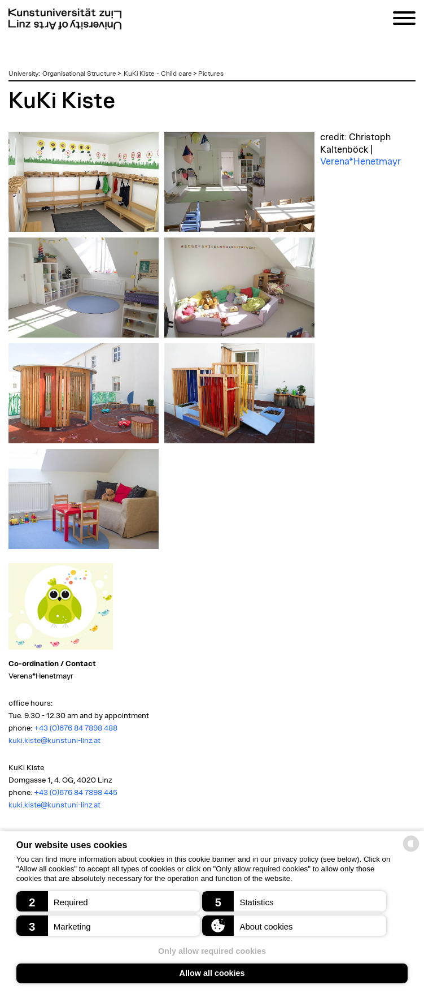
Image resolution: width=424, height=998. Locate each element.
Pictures (211, 73)
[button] (108, 901)
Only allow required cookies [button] (212, 951)
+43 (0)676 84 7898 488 (75, 728)
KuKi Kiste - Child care (158, 73)
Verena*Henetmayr (360, 161)
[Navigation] (404, 20)
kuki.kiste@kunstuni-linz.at (54, 741)
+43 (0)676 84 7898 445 (75, 793)
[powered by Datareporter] (411, 851)
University (23, 73)
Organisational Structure (79, 73)
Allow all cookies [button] (212, 973)
